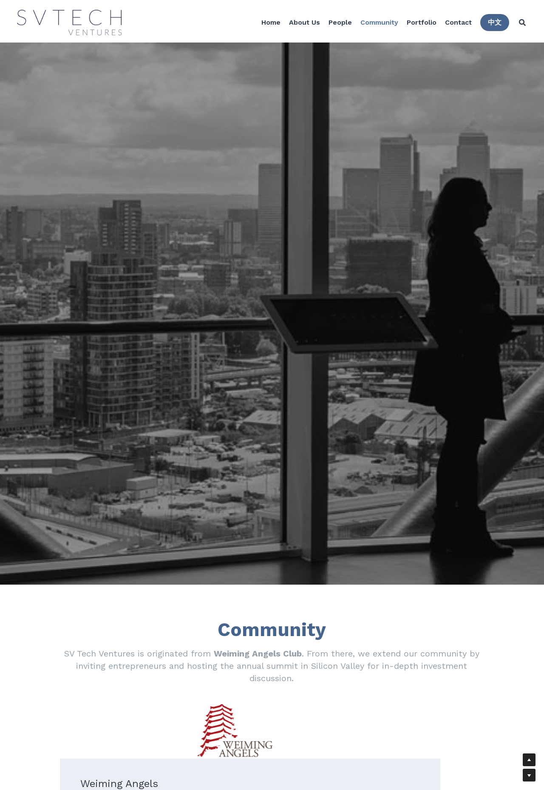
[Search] (520, 23)
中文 (492, 23)
